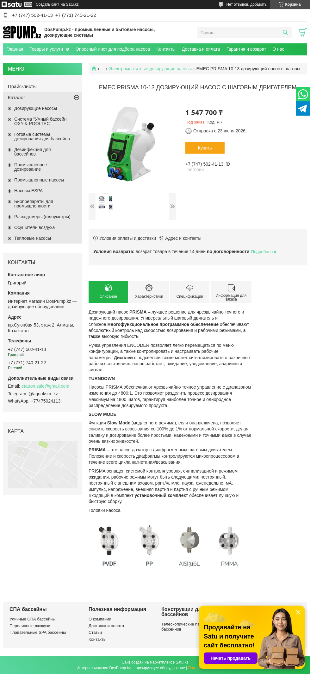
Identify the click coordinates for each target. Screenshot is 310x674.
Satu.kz (182, 662)
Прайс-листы (22, 86)
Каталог (16, 97)
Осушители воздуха (34, 227)
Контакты (165, 49)
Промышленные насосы (39, 179)
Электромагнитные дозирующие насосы (150, 68)
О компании (100, 619)
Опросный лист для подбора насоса (113, 49)
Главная (14, 49)
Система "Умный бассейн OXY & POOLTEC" (40, 121)
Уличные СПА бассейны (32, 619)
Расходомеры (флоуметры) (42, 216)
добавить (258, 4)
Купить (205, 147)
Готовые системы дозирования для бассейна (42, 136)
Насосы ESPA (28, 190)
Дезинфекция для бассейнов (32, 151)
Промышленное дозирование (30, 167)
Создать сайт (47, 4)
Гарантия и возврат (246, 49)
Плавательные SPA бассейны (37, 632)
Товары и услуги (46, 49)
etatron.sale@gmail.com (45, 386)
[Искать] (285, 32)
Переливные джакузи (29, 625)
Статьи (95, 632)
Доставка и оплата (201, 49)
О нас (278, 49)
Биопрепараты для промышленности (33, 203)
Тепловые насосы (32, 238)
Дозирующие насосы (35, 108)
